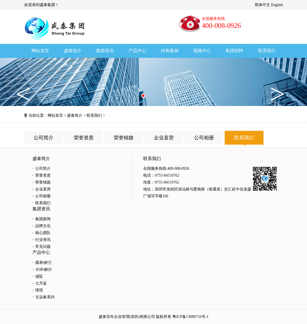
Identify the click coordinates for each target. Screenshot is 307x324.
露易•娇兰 (43, 263)
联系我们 (94, 115)
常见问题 (43, 247)
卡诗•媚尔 (43, 269)
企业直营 (164, 137)
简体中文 (262, 5)
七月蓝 (41, 283)
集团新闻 (43, 219)
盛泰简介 (74, 115)
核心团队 (43, 233)
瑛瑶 (39, 290)
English (277, 5)
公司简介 (43, 137)
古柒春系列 (45, 297)
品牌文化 (43, 226)
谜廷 (39, 276)
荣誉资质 (84, 137)
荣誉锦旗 (124, 137)
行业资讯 (43, 240)
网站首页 (55, 115)
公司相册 (204, 137)
